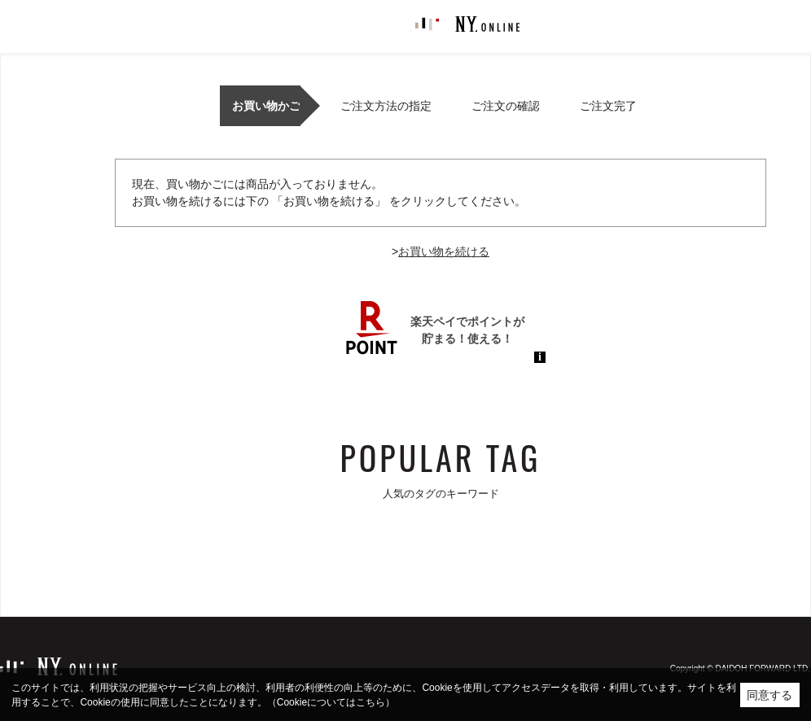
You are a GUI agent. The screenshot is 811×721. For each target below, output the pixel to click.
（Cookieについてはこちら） (331, 702)
